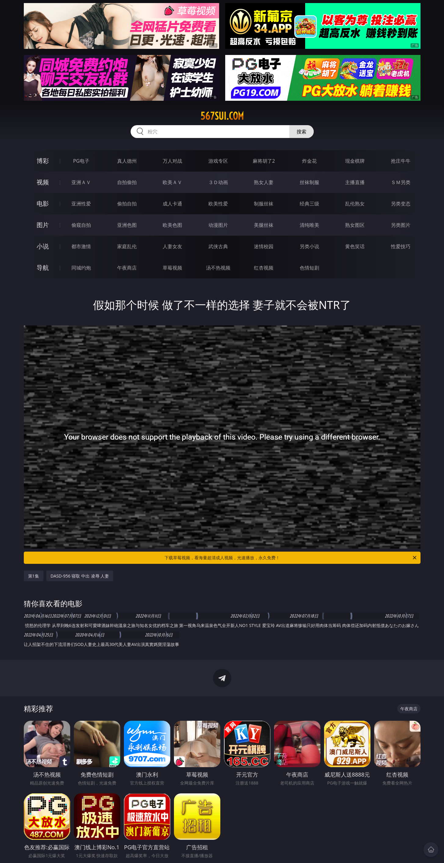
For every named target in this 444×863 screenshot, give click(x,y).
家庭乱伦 (127, 246)
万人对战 (172, 161)
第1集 (33, 576)
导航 (43, 267)
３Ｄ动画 (218, 182)
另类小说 (309, 246)
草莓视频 (172, 267)
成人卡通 (172, 203)
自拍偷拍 (127, 182)
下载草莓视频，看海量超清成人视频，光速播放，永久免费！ (290, 557)
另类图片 (400, 225)
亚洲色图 (127, 225)
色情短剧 (309, 267)
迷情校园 (263, 246)
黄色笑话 (355, 246)
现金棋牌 (355, 161)
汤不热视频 (218, 267)
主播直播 (355, 182)
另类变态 (400, 203)
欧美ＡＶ (172, 182)
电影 (43, 203)
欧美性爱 (218, 203)
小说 (43, 246)
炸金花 (309, 161)
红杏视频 (263, 267)
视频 (43, 182)
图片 (43, 225)
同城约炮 (81, 267)
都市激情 (81, 246)
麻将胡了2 (264, 161)
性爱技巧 (400, 246)
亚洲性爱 (81, 203)
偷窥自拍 (81, 225)
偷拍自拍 (127, 203)
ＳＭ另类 (400, 182)
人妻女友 (172, 246)
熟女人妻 (263, 182)
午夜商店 (127, 267)
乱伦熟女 (355, 203)
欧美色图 (172, 225)
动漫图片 (218, 225)
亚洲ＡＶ (81, 182)
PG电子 (81, 161)
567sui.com (222, 116)
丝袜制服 (309, 182)
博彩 (43, 161)
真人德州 (127, 161)
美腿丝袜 (263, 225)
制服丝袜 (263, 203)
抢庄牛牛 (400, 161)
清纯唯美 (309, 225)
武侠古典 (218, 246)
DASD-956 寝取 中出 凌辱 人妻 (80, 576)
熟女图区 (355, 225)
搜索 (301, 131)
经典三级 (309, 203)
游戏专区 (218, 161)
